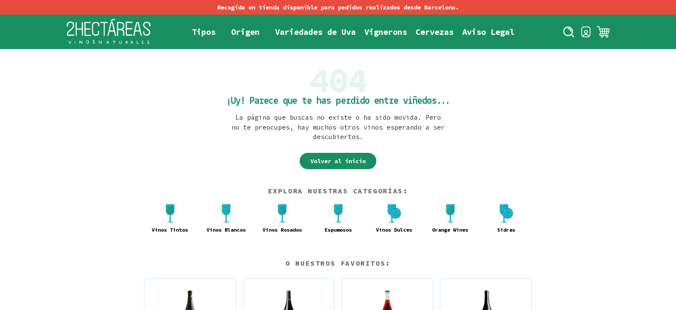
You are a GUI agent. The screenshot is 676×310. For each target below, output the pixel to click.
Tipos (204, 32)
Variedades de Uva (315, 32)
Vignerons (385, 32)
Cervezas (435, 32)
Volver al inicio (338, 161)
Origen (245, 32)
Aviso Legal (488, 32)
